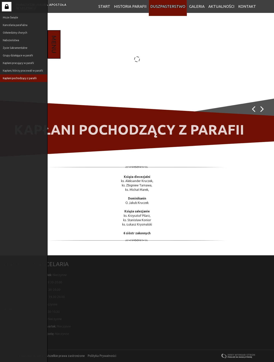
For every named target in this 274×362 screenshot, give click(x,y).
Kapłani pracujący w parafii (18, 63)
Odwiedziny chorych (15, 32)
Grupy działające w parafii (18, 55)
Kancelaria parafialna (15, 25)
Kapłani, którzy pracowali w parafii (23, 70)
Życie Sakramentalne (15, 47)
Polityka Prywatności (102, 355)
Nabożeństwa (11, 40)
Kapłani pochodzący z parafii (20, 78)
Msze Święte (10, 17)
